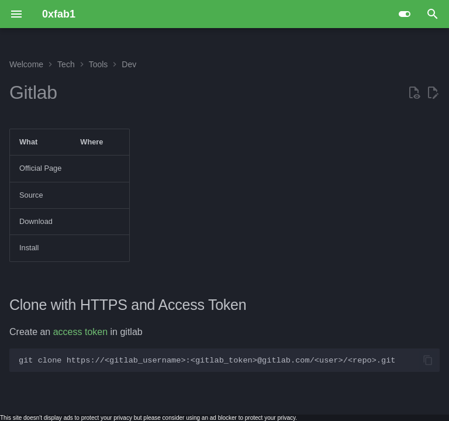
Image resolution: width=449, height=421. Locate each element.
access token (80, 332)
